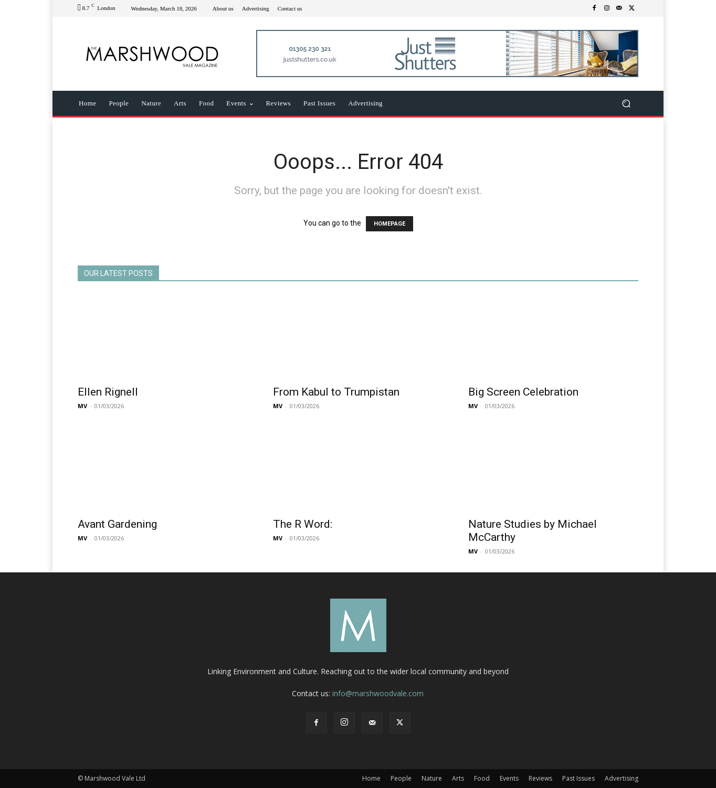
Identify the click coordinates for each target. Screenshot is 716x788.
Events (509, 778)
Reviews (540, 778)
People (401, 778)
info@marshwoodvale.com (378, 693)
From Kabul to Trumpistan (336, 392)
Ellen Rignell (108, 392)
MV (82, 406)
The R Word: (302, 524)
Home (371, 778)
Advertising (621, 778)
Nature (432, 778)
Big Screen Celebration (523, 392)
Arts (458, 778)
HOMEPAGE (389, 223)
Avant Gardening (117, 524)
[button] (626, 103)
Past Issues (578, 778)
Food (482, 778)
